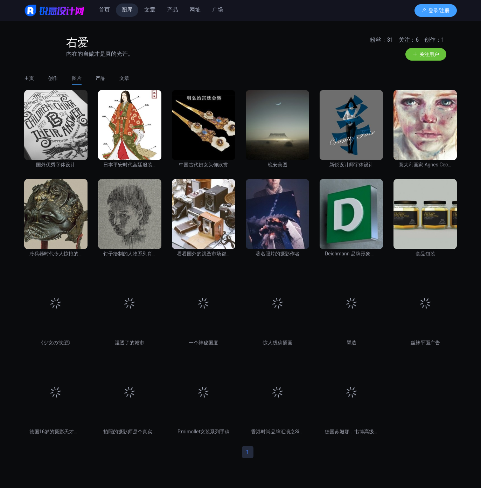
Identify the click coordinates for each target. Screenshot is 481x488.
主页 (29, 78)
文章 (149, 9)
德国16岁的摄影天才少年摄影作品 (55, 431)
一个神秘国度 (203, 342)
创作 (53, 78)
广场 (217, 9)
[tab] (32, 78)
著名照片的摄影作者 (278, 253)
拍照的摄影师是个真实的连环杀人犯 (129, 431)
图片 (77, 78)
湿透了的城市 (129, 342)
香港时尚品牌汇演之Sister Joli (277, 431)
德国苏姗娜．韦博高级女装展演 (351, 431)
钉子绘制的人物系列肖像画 (129, 253)
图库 (127, 9)
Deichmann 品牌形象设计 (351, 253)
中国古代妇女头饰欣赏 (203, 164)
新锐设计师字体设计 (351, 164)
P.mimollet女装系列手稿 (203, 431)
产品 (172, 9)
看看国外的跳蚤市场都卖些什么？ (203, 253)
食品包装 (425, 253)
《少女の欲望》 (56, 342)
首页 (104, 9)
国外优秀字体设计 (55, 164)
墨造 (351, 342)
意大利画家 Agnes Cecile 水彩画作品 (425, 164)
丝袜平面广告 (425, 342)
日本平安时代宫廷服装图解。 (129, 164)
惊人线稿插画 (277, 342)
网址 (195, 9)
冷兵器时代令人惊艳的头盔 (55, 253)
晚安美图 (277, 164)
